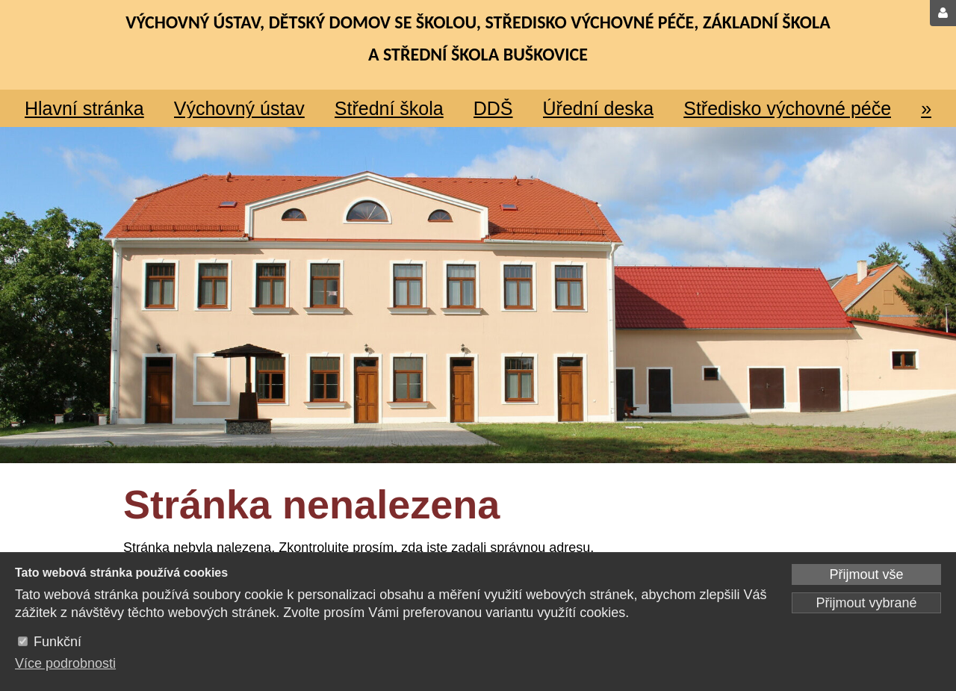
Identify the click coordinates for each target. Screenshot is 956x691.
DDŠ (493, 108)
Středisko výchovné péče (787, 108)
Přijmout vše (866, 574)
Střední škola (389, 108)
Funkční (57, 641)
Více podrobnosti (65, 663)
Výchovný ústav (239, 108)
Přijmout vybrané (866, 602)
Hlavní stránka (84, 108)
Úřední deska (598, 108)
